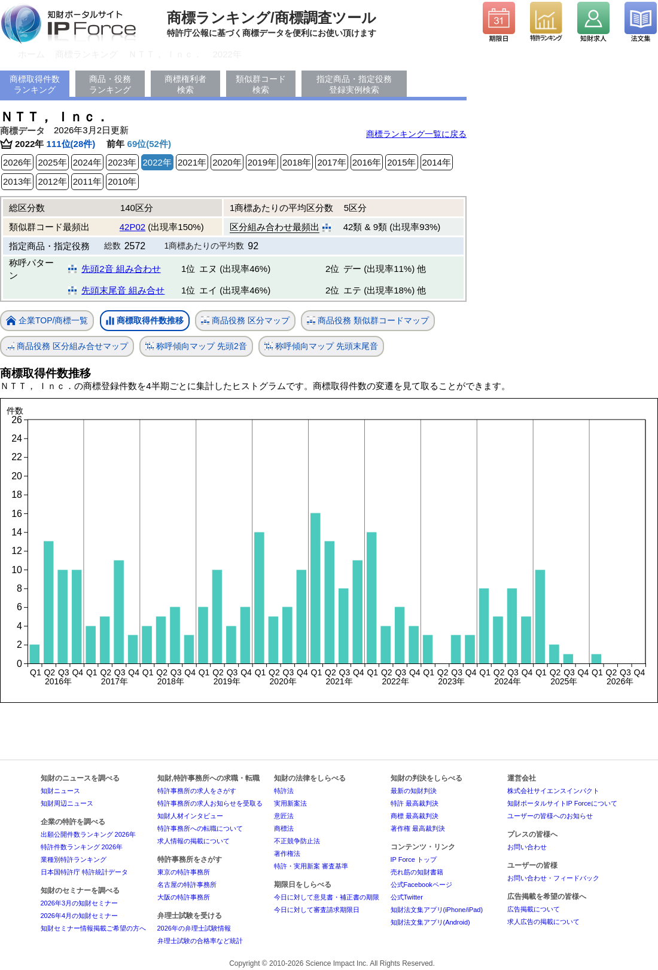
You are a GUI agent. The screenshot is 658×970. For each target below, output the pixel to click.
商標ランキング (86, 54)
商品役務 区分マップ (245, 321)
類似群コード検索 (261, 84)
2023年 (122, 162)
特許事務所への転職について (200, 828)
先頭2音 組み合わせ (121, 269)
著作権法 (287, 853)
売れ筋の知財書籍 (417, 872)
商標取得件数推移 (145, 321)
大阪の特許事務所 (183, 897)
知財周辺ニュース (67, 803)
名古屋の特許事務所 (187, 884)
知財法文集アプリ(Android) (430, 922)
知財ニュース (60, 790)
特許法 (284, 790)
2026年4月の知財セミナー (79, 915)
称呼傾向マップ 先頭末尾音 (321, 346)
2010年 (122, 181)
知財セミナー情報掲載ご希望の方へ (93, 928)
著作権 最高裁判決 (418, 828)
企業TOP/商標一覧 (47, 321)
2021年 (192, 162)
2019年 (262, 162)
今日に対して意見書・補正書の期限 (326, 897)
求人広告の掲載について (543, 921)
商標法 (284, 828)
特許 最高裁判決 (414, 803)
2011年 (87, 181)
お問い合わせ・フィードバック (553, 878)
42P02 (132, 227)
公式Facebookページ (421, 884)
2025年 (52, 162)
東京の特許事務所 (183, 872)
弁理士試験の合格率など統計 (200, 940)
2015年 (401, 162)
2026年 (17, 162)
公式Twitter (407, 897)
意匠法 (284, 815)
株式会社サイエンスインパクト (553, 790)
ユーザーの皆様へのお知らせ (550, 815)
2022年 (227, 54)
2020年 (226, 162)
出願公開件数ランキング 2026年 (88, 834)
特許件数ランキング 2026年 (82, 846)
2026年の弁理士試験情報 (194, 928)
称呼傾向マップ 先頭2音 (196, 346)
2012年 (52, 181)
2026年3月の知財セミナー (79, 903)
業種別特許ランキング (73, 859)
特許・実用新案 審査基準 (311, 866)
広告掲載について (533, 909)
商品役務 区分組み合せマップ (67, 346)
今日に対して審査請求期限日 (317, 909)
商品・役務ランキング (110, 84)
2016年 (366, 162)
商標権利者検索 (185, 84)
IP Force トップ (414, 859)
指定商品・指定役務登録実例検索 (354, 84)
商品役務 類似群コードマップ (368, 321)
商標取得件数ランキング (35, 84)
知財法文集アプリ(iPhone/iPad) (437, 909)
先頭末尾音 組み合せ (122, 290)
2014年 (436, 162)
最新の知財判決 (414, 790)
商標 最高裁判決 (414, 815)
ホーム (31, 54)
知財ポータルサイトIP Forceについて (562, 803)
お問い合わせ (527, 846)
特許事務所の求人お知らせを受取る (210, 803)
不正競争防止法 (297, 840)
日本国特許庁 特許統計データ (84, 872)
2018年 (296, 162)
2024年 (87, 162)
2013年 (17, 181)
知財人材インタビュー (190, 815)
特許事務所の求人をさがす (196, 790)
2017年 (331, 162)
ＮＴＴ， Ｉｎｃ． (165, 54)
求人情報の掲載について (193, 840)
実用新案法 (290, 803)
